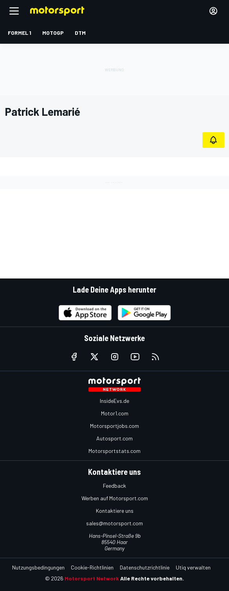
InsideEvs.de (114, 400)
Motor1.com (114, 413)
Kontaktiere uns (114, 510)
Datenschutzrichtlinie (144, 567)
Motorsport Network (92, 578)
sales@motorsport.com (114, 523)
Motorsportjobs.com (114, 425)
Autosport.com (114, 438)
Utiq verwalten (193, 567)
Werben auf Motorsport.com (114, 498)
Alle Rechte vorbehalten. (152, 578)
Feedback (114, 485)
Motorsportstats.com (114, 450)
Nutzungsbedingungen (38, 567)
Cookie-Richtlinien (92, 567)
